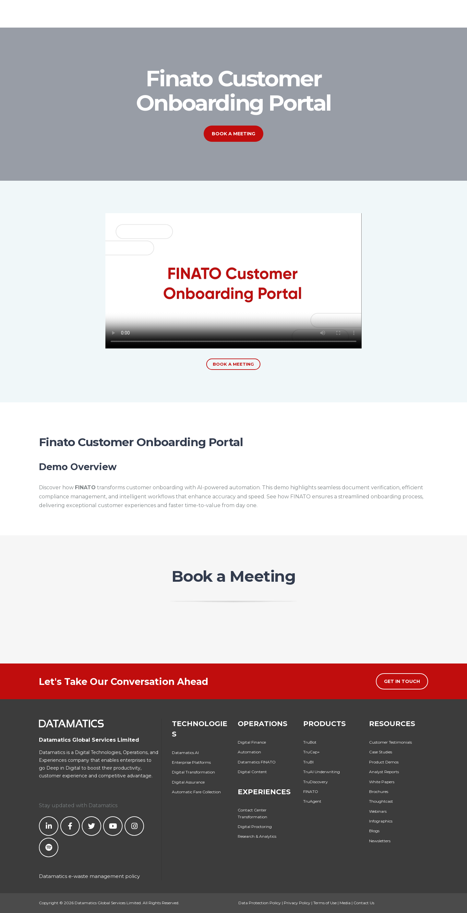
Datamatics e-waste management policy (89, 876)
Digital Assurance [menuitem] (188, 782)
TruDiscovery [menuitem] (315, 781)
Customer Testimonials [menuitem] (390, 742)
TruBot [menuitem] (310, 742)
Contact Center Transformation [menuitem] (252, 813)
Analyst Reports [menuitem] (384, 771)
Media (345, 902)
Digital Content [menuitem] (252, 771)
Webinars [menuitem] (378, 811)
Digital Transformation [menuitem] (193, 772)
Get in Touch (402, 681)
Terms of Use (325, 902)
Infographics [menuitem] (380, 821)
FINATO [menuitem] (310, 791)
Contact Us (363, 902)
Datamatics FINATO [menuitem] (257, 762)
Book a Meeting (233, 134)
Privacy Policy (297, 902)
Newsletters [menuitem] (379, 840)
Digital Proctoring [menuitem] (255, 826)
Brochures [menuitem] (378, 791)
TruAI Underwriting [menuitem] (321, 771)
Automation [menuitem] (249, 751)
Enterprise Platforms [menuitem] (191, 762)
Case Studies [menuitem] (380, 751)
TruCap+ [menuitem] (311, 751)
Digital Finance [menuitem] (252, 742)
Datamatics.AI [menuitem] (185, 752)
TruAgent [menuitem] (312, 801)
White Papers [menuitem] (381, 781)
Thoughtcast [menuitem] (381, 801)
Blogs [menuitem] (374, 830)
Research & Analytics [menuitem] (257, 836)
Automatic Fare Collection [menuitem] (196, 791)
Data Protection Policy (259, 902)
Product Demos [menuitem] (384, 762)
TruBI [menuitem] (308, 762)
